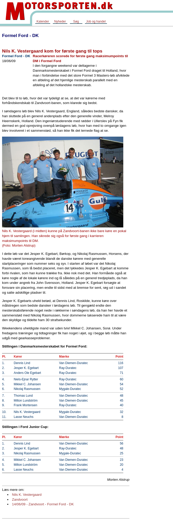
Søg (76, 21)
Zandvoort (19, 499)
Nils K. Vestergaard (26, 495)
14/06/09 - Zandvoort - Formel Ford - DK (43, 504)
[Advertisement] (152, 107)
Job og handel (96, 21)
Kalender (43, 21)
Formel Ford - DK (20, 35)
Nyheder (60, 21)
